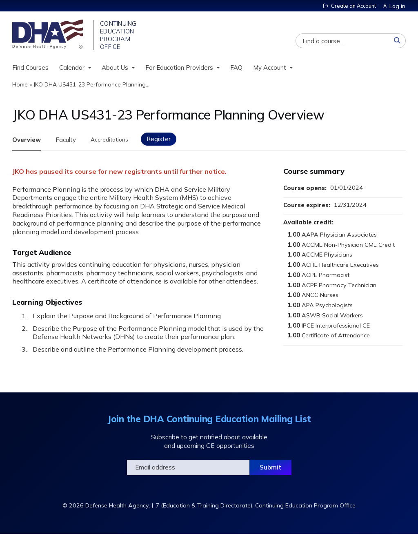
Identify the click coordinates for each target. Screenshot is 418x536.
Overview (26, 141)
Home (20, 86)
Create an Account (352, 6)
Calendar (71, 69)
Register (168, 140)
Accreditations (115, 141)
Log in (398, 6)
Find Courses (30, 69)
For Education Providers (179, 69)
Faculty (67, 141)
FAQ (236, 69)
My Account (269, 69)
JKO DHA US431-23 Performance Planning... (91, 86)
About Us (115, 69)
